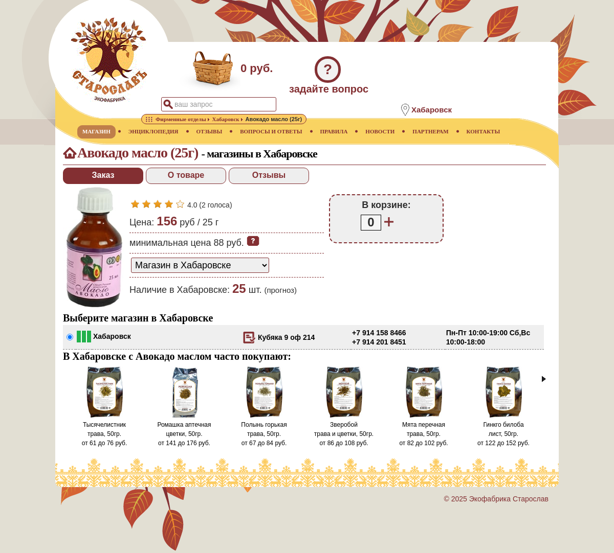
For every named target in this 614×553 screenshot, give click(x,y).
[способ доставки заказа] (200, 265)
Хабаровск (112, 336)
